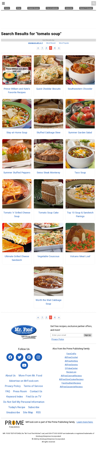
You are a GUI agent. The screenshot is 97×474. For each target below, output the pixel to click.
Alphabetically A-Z (35, 52)
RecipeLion (71, 380)
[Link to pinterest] (29, 366)
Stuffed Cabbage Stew (48, 141)
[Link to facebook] (10, 366)
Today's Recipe (16, 415)
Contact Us (36, 399)
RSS (38, 421)
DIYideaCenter (71, 377)
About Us (10, 384)
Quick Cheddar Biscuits (48, 97)
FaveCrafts (71, 362)
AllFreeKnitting (71, 369)
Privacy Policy (13, 394)
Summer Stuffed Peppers (16, 181)
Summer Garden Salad (80, 141)
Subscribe (33, 415)
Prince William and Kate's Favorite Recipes (17, 99)
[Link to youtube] (24, 374)
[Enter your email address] (67, 343)
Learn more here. (85, 430)
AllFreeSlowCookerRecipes (71, 388)
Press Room (20, 399)
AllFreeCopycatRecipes (71, 384)
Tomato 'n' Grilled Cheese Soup (16, 223)
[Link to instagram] (38, 366)
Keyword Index (14, 405)
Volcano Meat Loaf (80, 264)
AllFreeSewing (71, 373)
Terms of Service (33, 394)
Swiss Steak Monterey (48, 181)
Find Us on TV (33, 405)
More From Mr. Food (30, 384)
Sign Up (88, 344)
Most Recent (51, 52)
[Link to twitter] (19, 366)
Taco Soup (80, 181)
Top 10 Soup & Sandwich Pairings (80, 223)
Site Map (28, 421)
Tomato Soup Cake (48, 221)
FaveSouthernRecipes (71, 391)
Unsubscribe (13, 421)
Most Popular (64, 52)
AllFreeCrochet (71, 366)
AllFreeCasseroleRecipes (71, 395)
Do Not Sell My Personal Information (23, 410)
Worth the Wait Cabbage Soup (48, 310)
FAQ (7, 399)
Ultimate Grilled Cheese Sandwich (17, 266)
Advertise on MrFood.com (24, 389)
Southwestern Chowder (80, 97)
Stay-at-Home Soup (16, 141)
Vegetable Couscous (48, 264)
